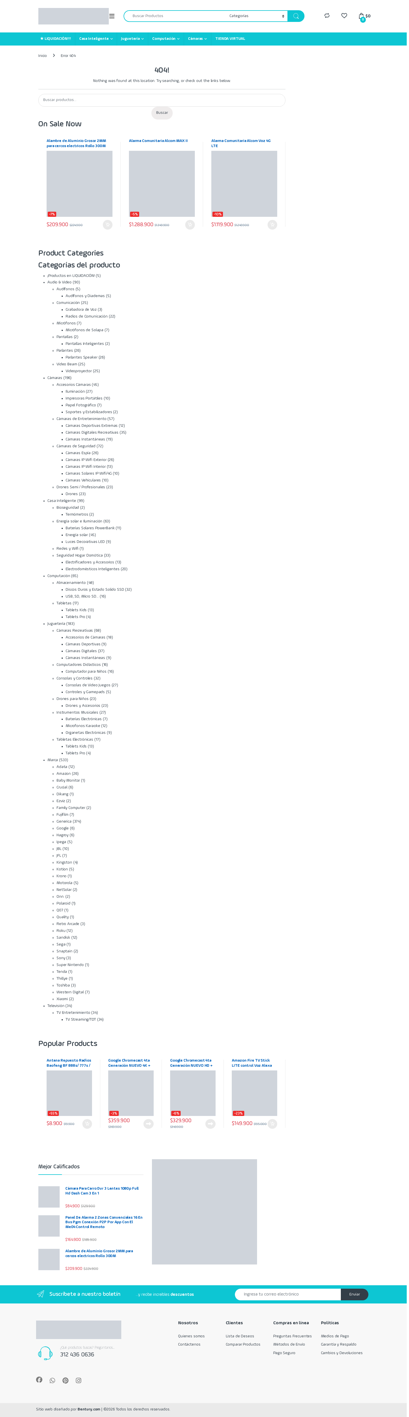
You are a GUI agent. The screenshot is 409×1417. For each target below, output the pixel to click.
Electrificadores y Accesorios (90, 562)
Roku (61, 931)
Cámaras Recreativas (75, 631)
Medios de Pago (335, 1336)
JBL (59, 849)
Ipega (61, 842)
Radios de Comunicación (87, 316)
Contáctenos (189, 1344)
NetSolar (64, 890)
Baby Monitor (68, 780)
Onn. (60, 897)
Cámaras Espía (78, 453)
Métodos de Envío (289, 1344)
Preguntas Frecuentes (292, 1336)
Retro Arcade (68, 924)
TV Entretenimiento (73, 1013)
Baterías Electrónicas (84, 719)
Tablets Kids (76, 610)
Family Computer (71, 808)
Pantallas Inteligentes (85, 344)
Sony (61, 958)
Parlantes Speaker (81, 357)
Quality (63, 917)
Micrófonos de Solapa (84, 330)
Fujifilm (62, 815)
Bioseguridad (68, 508)
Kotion (62, 869)
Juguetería (130, 39)
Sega (61, 944)
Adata (62, 767)
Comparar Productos (243, 1344)
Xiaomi (62, 999)
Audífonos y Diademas (85, 296)
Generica (64, 821)
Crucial (62, 787)
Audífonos (65, 289)
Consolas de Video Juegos (88, 685)
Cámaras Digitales (81, 651)
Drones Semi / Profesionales (81, 487)
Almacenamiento (71, 583)
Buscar (162, 113)
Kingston (64, 862)
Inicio (42, 56)
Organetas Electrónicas (86, 733)
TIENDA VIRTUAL (230, 39)
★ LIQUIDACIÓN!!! (55, 39)
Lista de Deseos (240, 1336)
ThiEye (62, 979)
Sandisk (63, 938)
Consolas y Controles (75, 678)
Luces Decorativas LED (85, 542)
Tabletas (64, 603)
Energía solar (77, 535)
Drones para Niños (73, 699)
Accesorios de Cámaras (85, 637)
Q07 (60, 910)
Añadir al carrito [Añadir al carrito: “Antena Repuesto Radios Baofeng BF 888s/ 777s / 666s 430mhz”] (87, 1124)
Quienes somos (191, 1336)
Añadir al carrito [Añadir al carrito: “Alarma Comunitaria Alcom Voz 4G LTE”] (272, 225)
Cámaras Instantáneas (85, 439)
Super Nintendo (70, 965)
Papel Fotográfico (81, 405)
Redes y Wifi (67, 549)
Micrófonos (66, 323)
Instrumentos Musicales (77, 712)
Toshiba (63, 985)
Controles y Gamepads (85, 692)
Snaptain (64, 951)
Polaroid (63, 903)
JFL (59, 856)
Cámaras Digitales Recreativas (92, 432)
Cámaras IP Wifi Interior (86, 467)
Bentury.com (89, 1409)
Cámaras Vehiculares (83, 480)
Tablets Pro (75, 617)
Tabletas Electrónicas (75, 740)
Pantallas (65, 337)
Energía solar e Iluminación (79, 521)
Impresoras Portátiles (84, 398)
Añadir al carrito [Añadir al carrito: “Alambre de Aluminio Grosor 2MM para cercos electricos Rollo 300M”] (107, 225)
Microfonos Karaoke (83, 726)
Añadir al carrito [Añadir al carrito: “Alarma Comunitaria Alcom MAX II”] (190, 225)
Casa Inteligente (94, 39)
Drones (72, 494)
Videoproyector (79, 371)
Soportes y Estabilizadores (89, 412)
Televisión (55, 1006)
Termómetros (77, 514)
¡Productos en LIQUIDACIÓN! (71, 276)
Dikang (62, 794)
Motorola (64, 883)
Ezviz (61, 801)
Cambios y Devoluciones (342, 1353)
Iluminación (75, 392)
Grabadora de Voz (81, 310)
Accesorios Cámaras (74, 385)
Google (63, 828)
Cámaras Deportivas (83, 644)
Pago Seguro (284, 1353)
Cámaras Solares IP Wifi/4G (89, 473)
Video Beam (67, 364)
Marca (52, 760)
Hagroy (62, 835)
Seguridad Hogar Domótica (80, 555)
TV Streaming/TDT (81, 1019)
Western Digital (70, 992)
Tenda (62, 972)
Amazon (64, 774)
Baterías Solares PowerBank (90, 528)
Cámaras (195, 39)
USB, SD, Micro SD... (82, 596)
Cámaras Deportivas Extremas (92, 426)
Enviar (354, 1294)
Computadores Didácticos (79, 665)
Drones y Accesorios (83, 706)
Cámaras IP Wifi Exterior (86, 460)
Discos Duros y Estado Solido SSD (95, 590)
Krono (61, 876)
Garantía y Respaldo (338, 1344)
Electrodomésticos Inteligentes (93, 569)
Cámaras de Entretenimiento (81, 419)
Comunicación (68, 303)
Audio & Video (59, 282)
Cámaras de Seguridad (76, 446)
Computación (164, 39)
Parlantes (65, 351)
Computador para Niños (86, 672)
